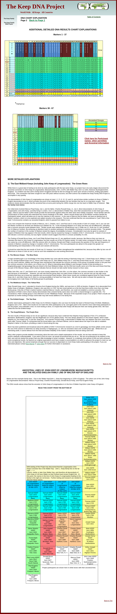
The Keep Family (9, 18)
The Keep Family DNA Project (9, 23)
